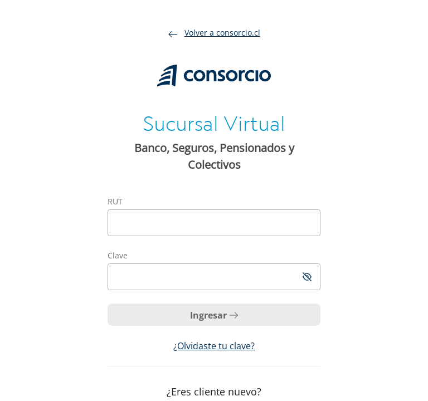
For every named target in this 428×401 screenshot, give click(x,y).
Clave (118, 255)
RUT (115, 201)
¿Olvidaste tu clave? (214, 346)
